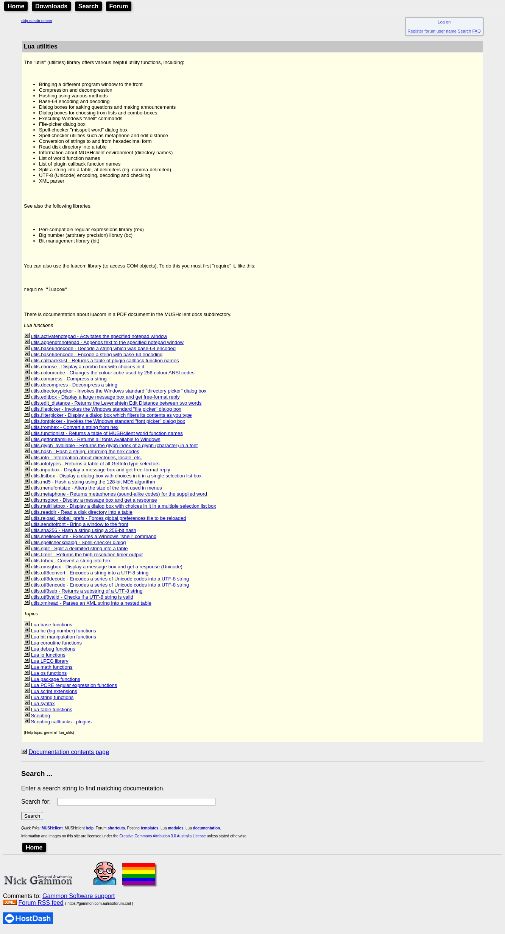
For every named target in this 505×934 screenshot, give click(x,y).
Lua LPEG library (50, 663)
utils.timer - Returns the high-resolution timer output (87, 557)
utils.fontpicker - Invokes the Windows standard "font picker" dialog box (108, 423)
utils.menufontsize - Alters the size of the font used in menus (96, 490)
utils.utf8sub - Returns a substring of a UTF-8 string (87, 593)
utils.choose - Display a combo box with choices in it (87, 369)
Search (88, 6)
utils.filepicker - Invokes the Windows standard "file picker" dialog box (106, 411)
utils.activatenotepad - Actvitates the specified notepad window (99, 338)
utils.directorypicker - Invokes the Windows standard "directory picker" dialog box (119, 393)
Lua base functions (51, 627)
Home (16, 6)
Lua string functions (52, 699)
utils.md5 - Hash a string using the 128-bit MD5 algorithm (93, 484)
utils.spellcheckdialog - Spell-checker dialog (78, 545)
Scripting (40, 718)
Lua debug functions (53, 651)
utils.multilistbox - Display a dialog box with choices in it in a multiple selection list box (123, 508)
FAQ (476, 31)
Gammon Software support (78, 898)
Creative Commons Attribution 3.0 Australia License (163, 838)
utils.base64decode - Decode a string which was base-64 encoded (103, 351)
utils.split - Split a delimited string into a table (79, 551)
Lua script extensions (54, 693)
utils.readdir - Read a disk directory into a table (81, 514)
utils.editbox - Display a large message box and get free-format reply (105, 399)
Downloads (51, 6)
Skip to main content (36, 21)
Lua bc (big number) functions (63, 633)
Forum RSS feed (40, 905)
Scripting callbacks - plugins (61, 724)
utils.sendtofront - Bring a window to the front (79, 526)
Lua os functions (49, 675)
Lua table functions (51, 712)
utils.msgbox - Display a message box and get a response (94, 502)
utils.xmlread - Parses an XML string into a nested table (91, 605)
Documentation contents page (68, 754)
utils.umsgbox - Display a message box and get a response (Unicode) (106, 569)
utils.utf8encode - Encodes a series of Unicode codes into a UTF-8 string (110, 587)
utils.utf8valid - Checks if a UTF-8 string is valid (82, 599)
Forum (118, 6)
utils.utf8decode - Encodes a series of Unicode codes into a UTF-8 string (110, 581)
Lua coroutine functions (56, 645)
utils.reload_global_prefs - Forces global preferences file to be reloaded (108, 520)
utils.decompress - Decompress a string (74, 387)
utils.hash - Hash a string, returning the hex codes (85, 454)
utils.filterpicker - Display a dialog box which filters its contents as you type (111, 417)
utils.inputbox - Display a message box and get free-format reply (100, 472)
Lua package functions (55, 681)
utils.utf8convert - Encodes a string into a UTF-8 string (90, 575)
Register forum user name (432, 31)
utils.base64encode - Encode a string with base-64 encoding (97, 357)
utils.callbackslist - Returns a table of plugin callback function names (105, 363)
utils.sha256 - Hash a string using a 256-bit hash (83, 532)
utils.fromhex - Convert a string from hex (74, 429)
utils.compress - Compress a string (69, 381)
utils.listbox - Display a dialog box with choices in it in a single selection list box (116, 478)
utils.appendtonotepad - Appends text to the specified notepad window (107, 344)
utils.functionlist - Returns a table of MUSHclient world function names (107, 435)
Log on (444, 22)
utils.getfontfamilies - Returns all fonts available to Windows (96, 441)
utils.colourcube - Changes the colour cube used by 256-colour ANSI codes (113, 375)
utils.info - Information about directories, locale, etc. (86, 460)
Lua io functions (48, 657)
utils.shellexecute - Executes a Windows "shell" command (93, 538)
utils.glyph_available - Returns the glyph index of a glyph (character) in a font (114, 448)
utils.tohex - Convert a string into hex (71, 563)
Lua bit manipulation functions (63, 639)
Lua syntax (43, 706)
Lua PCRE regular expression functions (74, 687)
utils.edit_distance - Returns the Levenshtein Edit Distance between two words (116, 405)
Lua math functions (52, 669)
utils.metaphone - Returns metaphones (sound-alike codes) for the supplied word (119, 496)
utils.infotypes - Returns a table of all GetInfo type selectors (95, 466)
